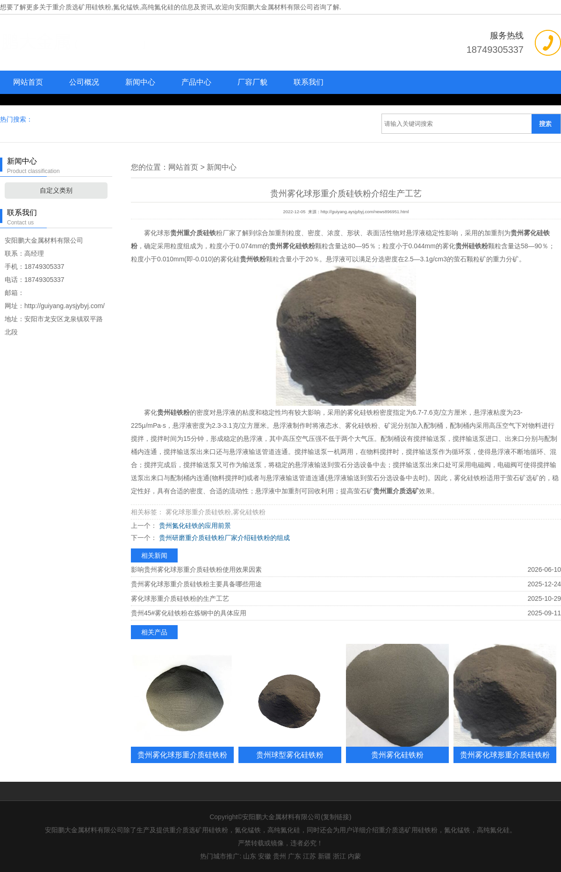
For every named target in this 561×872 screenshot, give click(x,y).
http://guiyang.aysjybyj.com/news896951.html (365, 211)
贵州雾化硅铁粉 (397, 754)
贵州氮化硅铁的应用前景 (194, 525)
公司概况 (84, 82)
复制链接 (336, 817)
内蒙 (354, 856)
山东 (249, 856)
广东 (294, 856)
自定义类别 (56, 190)
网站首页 (28, 82)
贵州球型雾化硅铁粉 (290, 754)
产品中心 (196, 82)
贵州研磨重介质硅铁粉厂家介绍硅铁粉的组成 (223, 537)
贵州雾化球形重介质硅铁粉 (182, 754)
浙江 (339, 856)
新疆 (324, 856)
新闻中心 (140, 82)
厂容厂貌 (252, 82)
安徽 (264, 856)
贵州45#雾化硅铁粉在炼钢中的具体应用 (188, 613)
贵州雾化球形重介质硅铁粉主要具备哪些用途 (196, 584)
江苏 (309, 856)
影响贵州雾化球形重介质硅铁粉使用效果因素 (196, 569)
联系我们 (309, 82)
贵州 (279, 856)
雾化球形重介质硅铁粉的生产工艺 (180, 598)
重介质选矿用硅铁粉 (81, 7)
